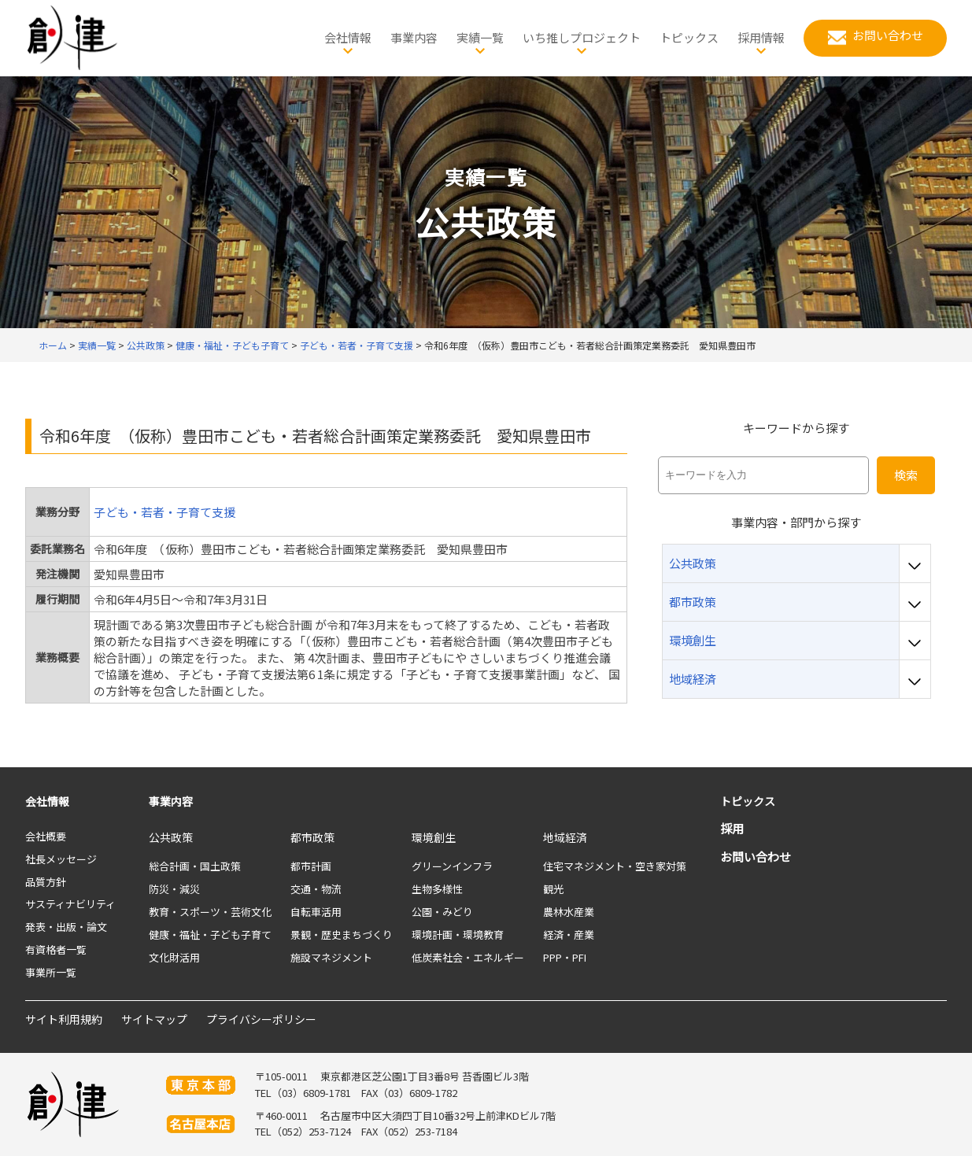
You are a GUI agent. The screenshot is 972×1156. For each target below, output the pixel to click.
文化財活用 (174, 957)
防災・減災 (174, 888)
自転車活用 (316, 911)
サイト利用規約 (63, 1019)
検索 (906, 475)
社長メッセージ (61, 858)
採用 (732, 828)
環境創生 (434, 837)
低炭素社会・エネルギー (468, 957)
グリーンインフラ (452, 866)
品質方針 (45, 881)
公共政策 (171, 837)
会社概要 (45, 836)
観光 (553, 888)
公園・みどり (442, 911)
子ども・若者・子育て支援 (164, 512)
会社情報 (47, 801)
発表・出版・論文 (66, 926)
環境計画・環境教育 (458, 934)
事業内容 (171, 801)
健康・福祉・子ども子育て (210, 934)
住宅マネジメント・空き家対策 (614, 866)
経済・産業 (568, 934)
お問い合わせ (755, 856)
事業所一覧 (50, 972)
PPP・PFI (564, 957)
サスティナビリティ (70, 903)
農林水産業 (568, 911)
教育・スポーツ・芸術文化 (210, 911)
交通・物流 (316, 888)
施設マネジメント (331, 957)
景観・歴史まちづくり (341, 934)
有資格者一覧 (56, 949)
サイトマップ (154, 1019)
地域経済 (565, 837)
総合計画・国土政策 (195, 866)
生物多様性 (437, 888)
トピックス (747, 801)
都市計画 (310, 866)
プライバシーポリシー (261, 1019)
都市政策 (312, 837)
